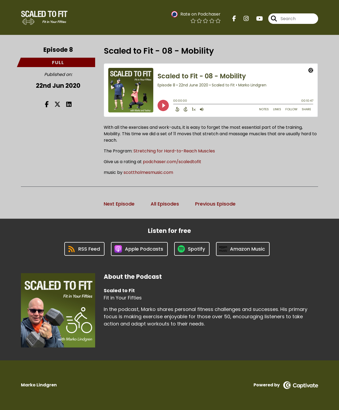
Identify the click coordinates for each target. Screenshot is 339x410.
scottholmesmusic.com (147, 172)
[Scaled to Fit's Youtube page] (256, 18)
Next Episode (119, 203)
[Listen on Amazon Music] (243, 249)
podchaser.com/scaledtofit (172, 162)
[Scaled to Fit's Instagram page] (243, 18)
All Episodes (165, 203)
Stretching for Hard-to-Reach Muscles (174, 151)
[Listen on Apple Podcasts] (139, 249)
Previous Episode (215, 203)
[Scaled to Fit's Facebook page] (234, 18)
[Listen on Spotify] (192, 249)
